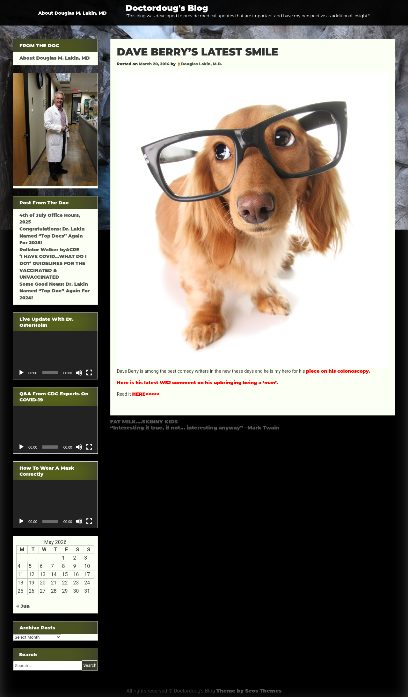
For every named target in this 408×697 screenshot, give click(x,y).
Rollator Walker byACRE (49, 250)
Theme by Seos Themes (249, 691)
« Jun (23, 606)
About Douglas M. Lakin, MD (72, 13)
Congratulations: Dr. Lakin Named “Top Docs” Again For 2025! (52, 236)
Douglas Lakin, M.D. (201, 64)
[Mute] (79, 373)
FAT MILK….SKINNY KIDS (144, 422)
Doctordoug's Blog (167, 8)
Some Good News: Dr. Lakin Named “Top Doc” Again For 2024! (54, 291)
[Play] (21, 373)
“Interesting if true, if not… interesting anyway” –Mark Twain (195, 428)
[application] (55, 355)
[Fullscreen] (89, 373)
